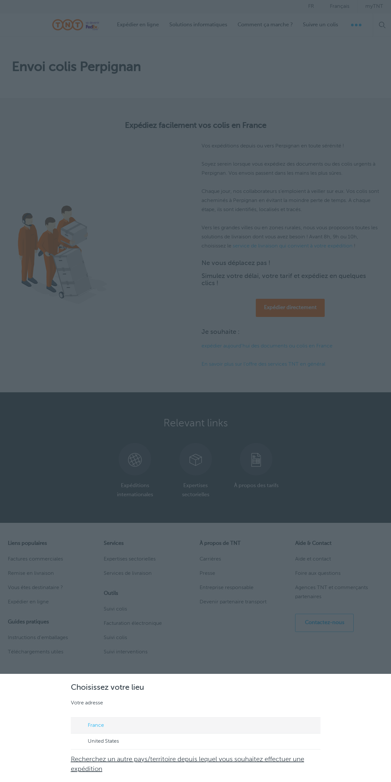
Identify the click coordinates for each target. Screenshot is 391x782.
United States (97, 742)
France (89, 726)
